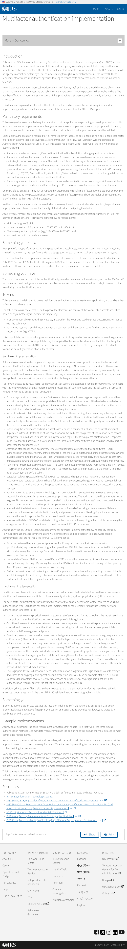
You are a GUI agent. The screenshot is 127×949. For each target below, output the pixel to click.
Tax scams (57, 876)
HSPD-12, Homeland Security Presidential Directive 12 (36, 812)
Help (5, 889)
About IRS (7, 859)
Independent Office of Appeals (37, 882)
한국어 (81, 879)
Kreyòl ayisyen (85, 898)
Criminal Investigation (59, 891)
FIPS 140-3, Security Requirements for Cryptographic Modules (43, 816)
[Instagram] (108, 932)
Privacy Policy (101, 945)
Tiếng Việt (82, 892)
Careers (6, 865)
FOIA (29, 897)
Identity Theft (59, 869)
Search (97, 9)
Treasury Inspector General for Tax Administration (112, 869)
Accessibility (118, 945)
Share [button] (92, 835)
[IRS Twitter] (102, 933)
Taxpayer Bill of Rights (35, 861)
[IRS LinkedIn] (115, 933)
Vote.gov (108, 893)
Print (111, 835)
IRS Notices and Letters (60, 861)
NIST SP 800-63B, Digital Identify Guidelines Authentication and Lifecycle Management (56, 800)
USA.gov (108, 880)
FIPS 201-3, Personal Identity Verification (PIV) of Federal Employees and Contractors (56, 820)
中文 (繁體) (83, 872)
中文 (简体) (83, 865)
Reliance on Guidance (33, 912)
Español (81, 859)
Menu (120, 9)
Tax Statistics (9, 883)
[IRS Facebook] (96, 932)
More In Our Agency (63, 40)
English (81, 905)
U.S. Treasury (110, 859)
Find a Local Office (12, 896)
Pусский (81, 885)
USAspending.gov (113, 887)
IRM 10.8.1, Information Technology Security (29, 796)
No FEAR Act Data (38, 904)
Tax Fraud (57, 883)
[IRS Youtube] (122, 932)
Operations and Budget (10, 874)
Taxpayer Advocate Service (37, 871)
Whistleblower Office (63, 900)
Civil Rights (33, 890)
